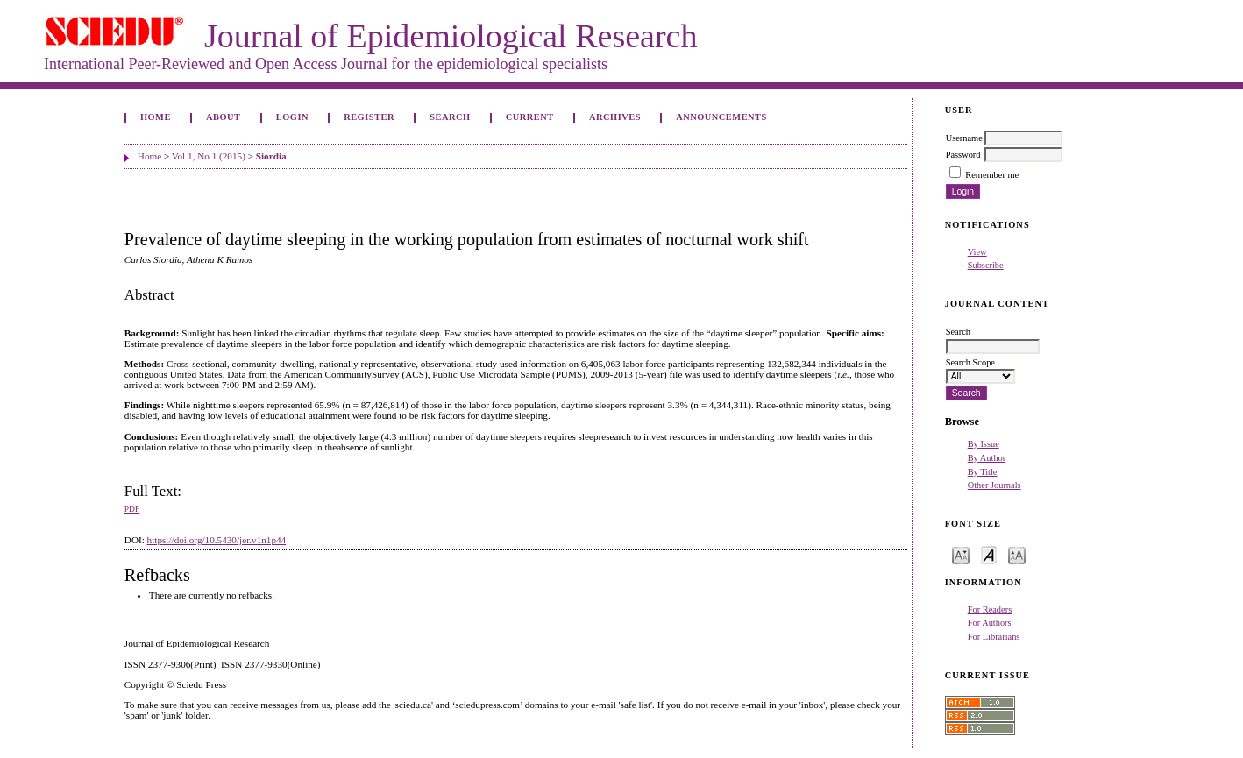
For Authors (990, 622)
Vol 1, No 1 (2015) (208, 156)
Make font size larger (1017, 554)
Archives (615, 117)
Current (530, 117)
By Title (983, 472)
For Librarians (994, 636)
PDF (131, 509)
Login (292, 117)
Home (155, 117)
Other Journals (994, 485)
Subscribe (986, 265)
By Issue (983, 444)
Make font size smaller (961, 554)
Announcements (721, 117)
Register (369, 117)
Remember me (992, 175)
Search (450, 117)
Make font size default (989, 554)
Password (963, 154)
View (977, 252)
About (223, 117)
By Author (987, 458)
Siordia (271, 156)
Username (964, 138)
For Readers (990, 609)
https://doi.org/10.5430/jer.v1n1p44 (217, 540)
